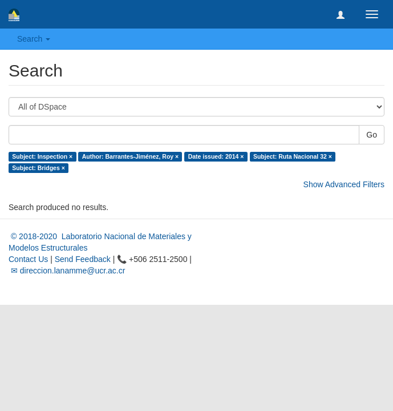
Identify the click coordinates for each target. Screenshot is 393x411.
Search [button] (33, 38)
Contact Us (28, 259)
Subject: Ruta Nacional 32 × (292, 156)
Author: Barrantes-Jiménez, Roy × (130, 156)
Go (371, 134)
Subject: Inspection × (42, 156)
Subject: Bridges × (38, 167)
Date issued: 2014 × (216, 156)
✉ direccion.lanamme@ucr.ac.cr (67, 270)
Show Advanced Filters (343, 184)
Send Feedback (83, 259)
